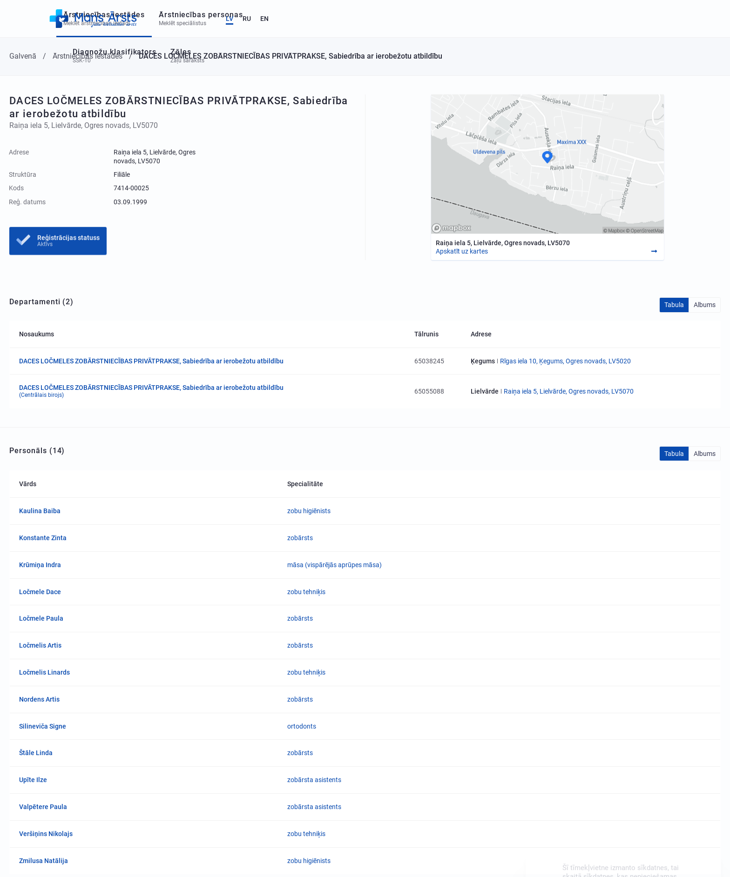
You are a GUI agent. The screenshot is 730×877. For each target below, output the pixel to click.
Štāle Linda (36, 752)
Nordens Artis (39, 699)
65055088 (429, 391)
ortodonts (301, 726)
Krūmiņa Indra (40, 565)
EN (702, 18)
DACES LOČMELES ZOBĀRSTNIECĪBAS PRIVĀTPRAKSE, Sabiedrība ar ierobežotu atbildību (151, 361)
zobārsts (300, 538)
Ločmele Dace (40, 592)
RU (685, 18)
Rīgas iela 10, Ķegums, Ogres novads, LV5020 (565, 361)
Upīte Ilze (33, 779)
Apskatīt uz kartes (462, 251)
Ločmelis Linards (44, 672)
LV (667, 18)
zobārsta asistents (314, 779)
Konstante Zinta (43, 538)
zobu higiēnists (309, 511)
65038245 (429, 361)
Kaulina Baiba (40, 511)
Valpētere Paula (43, 806)
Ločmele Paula (41, 618)
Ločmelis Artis (40, 645)
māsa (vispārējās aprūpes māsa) (334, 565)
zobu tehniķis (306, 592)
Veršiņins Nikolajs (46, 833)
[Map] (547, 164)
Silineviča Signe (42, 726)
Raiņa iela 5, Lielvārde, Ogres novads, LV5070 (569, 391)
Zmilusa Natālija (43, 860)
